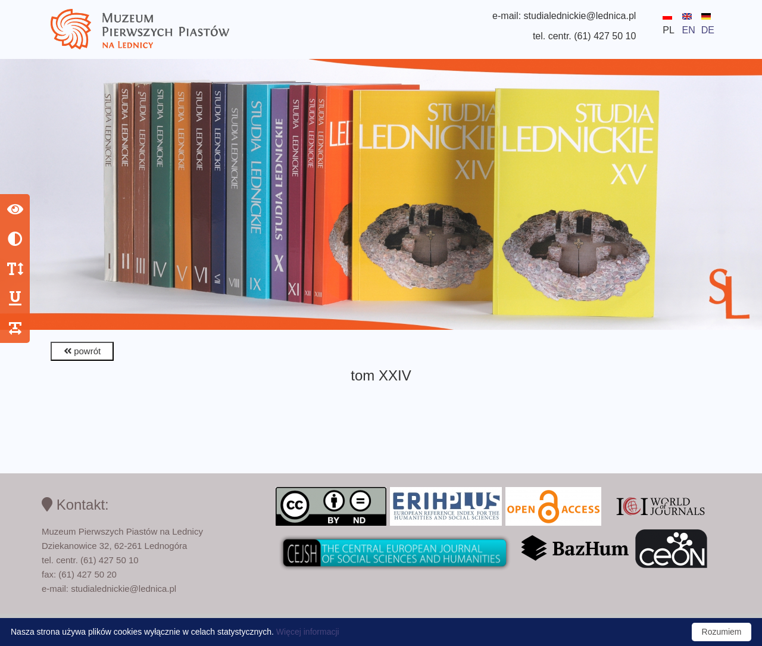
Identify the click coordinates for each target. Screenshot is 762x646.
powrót (82, 351)
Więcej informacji (307, 631)
